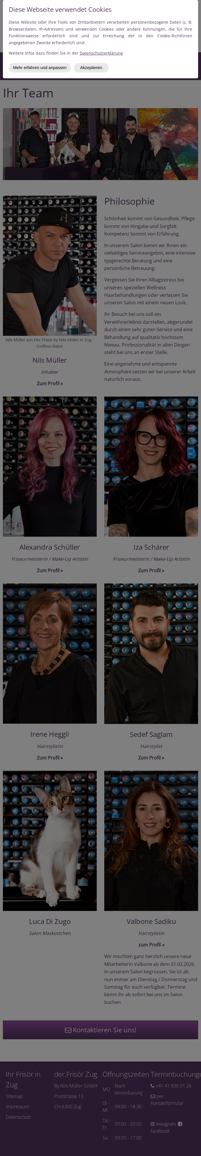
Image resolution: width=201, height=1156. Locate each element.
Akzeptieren (91, 67)
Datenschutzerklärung (101, 53)
